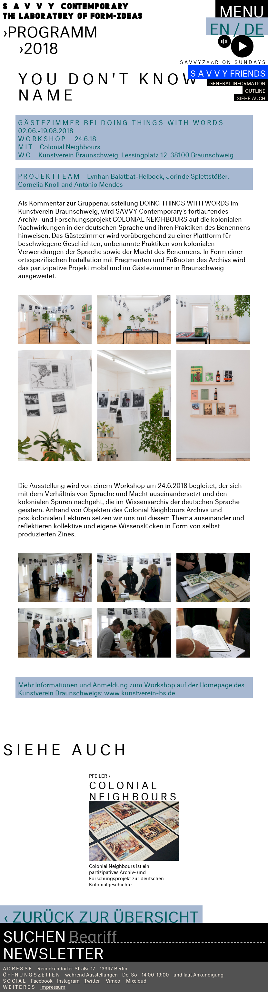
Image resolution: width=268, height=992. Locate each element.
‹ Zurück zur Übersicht (101, 914)
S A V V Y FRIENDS (227, 72)
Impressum (52, 986)
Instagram (68, 980)
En (220, 26)
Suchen (34, 934)
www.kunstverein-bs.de (139, 692)
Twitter (92, 980)
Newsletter (53, 950)
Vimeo (113, 980)
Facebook (42, 980)
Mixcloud (136, 980)
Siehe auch (251, 97)
